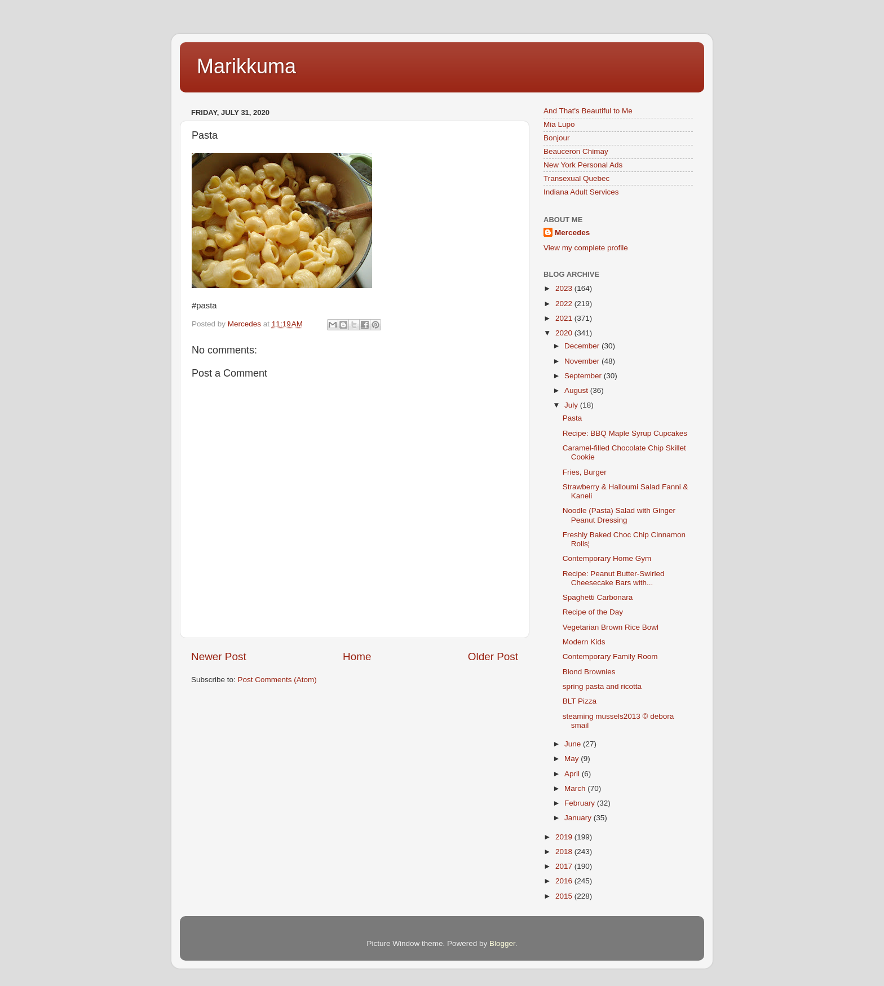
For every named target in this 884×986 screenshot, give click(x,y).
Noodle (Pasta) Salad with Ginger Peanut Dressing (619, 515)
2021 (564, 318)
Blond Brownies (589, 671)
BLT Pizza (579, 701)
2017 (564, 866)
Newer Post (218, 656)
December (583, 346)
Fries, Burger (585, 472)
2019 (564, 837)
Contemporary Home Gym (607, 558)
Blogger (502, 943)
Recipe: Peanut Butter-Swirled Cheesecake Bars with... (614, 578)
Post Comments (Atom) (277, 679)
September (584, 376)
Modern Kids (584, 642)
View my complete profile (585, 248)
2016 (564, 881)
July (572, 405)
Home (357, 656)
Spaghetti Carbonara (598, 597)
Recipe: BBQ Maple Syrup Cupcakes (625, 433)
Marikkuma (246, 66)
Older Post (493, 656)
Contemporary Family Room (610, 656)
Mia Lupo (559, 124)
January (579, 817)
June (573, 744)
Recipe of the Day (593, 612)
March (575, 788)
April (573, 774)
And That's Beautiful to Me (588, 111)
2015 (564, 896)
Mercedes (572, 232)
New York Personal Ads (582, 165)
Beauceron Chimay (575, 151)
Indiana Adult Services (581, 192)
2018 (564, 851)
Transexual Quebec (576, 178)
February (580, 803)
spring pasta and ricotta (602, 686)
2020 (564, 333)
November (583, 361)
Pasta (572, 418)
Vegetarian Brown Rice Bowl (610, 627)
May (572, 758)
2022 (564, 303)
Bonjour (556, 138)
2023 (564, 288)
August (577, 390)
